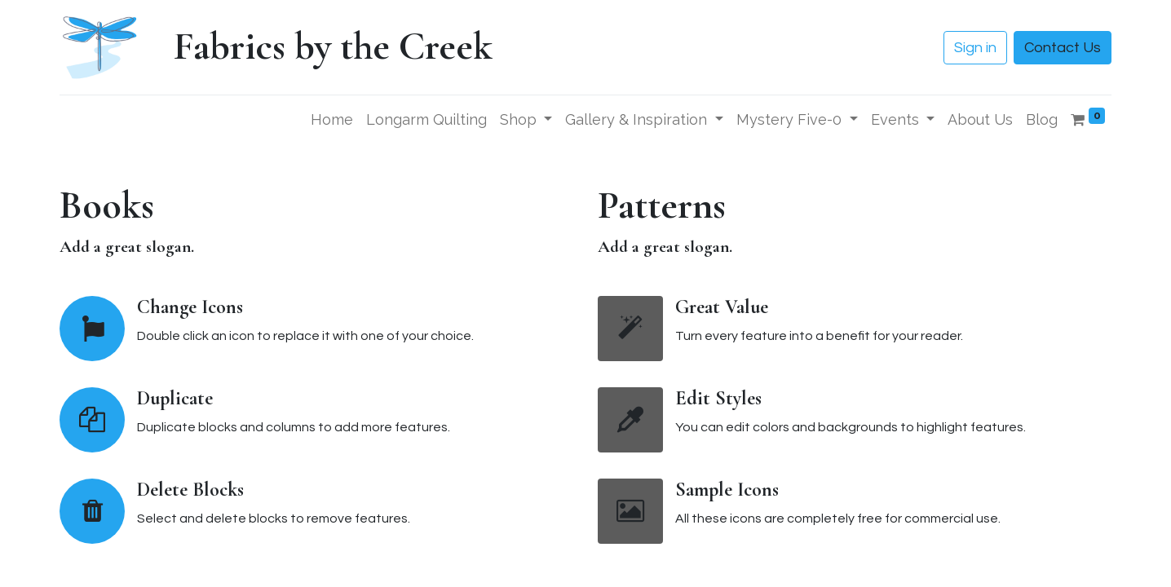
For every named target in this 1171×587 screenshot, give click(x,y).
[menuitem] (332, 119)
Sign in (975, 47)
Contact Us (1062, 47)
